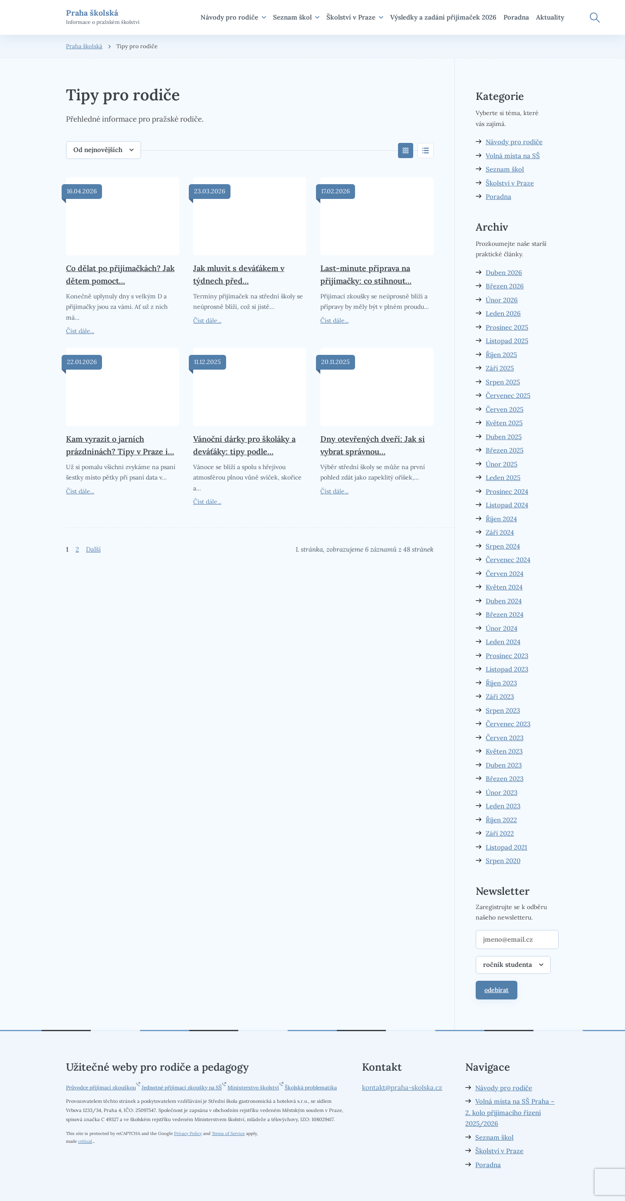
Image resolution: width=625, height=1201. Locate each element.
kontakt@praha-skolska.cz (402, 1087)
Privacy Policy (188, 1133)
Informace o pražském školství (102, 17)
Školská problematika (311, 1087)
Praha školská (84, 46)
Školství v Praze (354, 17)
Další (93, 549)
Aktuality (550, 17)
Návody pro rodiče (233, 17)
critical (85, 1141)
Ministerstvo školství (253, 1087)
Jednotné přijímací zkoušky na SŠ (181, 1087)
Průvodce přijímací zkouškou (101, 1087)
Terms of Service (228, 1133)
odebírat (496, 990)
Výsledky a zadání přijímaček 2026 (443, 17)
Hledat (595, 18)
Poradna (516, 17)
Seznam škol (296, 17)
